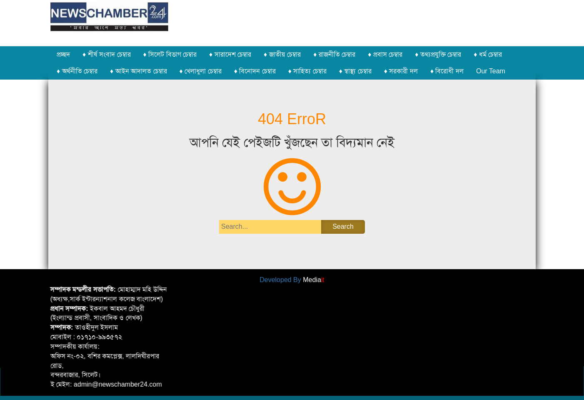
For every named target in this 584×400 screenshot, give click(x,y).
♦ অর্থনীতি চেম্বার (77, 71)
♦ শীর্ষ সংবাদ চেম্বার (106, 54)
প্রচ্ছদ (63, 54)
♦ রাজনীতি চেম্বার (334, 54)
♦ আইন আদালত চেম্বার (138, 71)
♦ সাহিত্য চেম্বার (307, 71)
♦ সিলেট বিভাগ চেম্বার (170, 54)
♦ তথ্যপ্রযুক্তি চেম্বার (438, 54)
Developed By (292, 278)
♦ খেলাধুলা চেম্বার (201, 71)
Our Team (490, 71)
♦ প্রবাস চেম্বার (385, 54)
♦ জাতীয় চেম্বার (282, 54)
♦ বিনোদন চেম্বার (255, 71)
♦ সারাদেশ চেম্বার (230, 54)
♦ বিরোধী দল (447, 71)
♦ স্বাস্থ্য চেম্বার (355, 71)
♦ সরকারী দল (401, 71)
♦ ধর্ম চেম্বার (488, 54)
